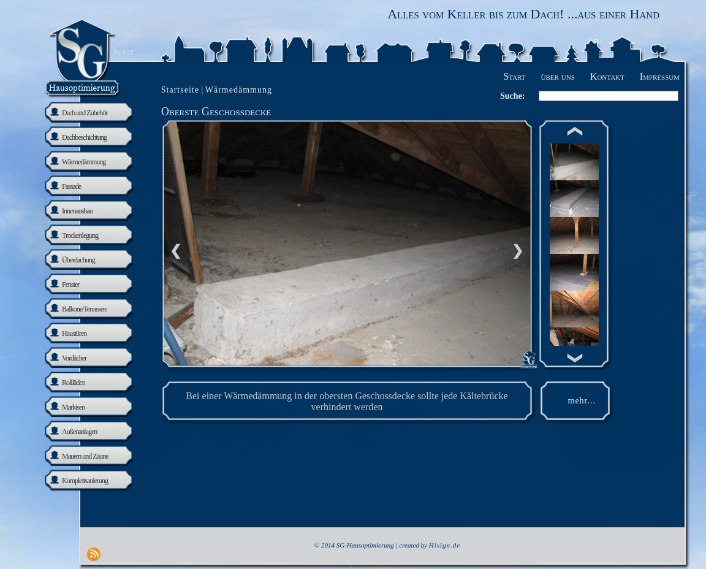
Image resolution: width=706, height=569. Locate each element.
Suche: (512, 96)
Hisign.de (444, 545)
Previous (176, 251)
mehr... (582, 400)
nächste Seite (518, 251)
